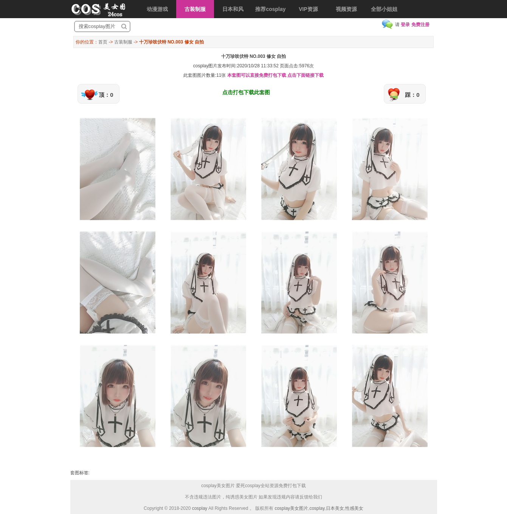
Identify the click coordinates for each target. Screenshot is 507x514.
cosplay (200, 508)
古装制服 (195, 9)
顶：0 (106, 95)
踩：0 (412, 95)
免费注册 (420, 24)
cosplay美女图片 (291, 508)
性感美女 (354, 508)
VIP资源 (308, 9)
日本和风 (232, 9)
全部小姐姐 (384, 9)
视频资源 (346, 9)
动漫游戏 (157, 9)
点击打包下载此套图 (246, 92)
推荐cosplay (270, 9)
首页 (102, 42)
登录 (405, 24)
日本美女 (335, 508)
